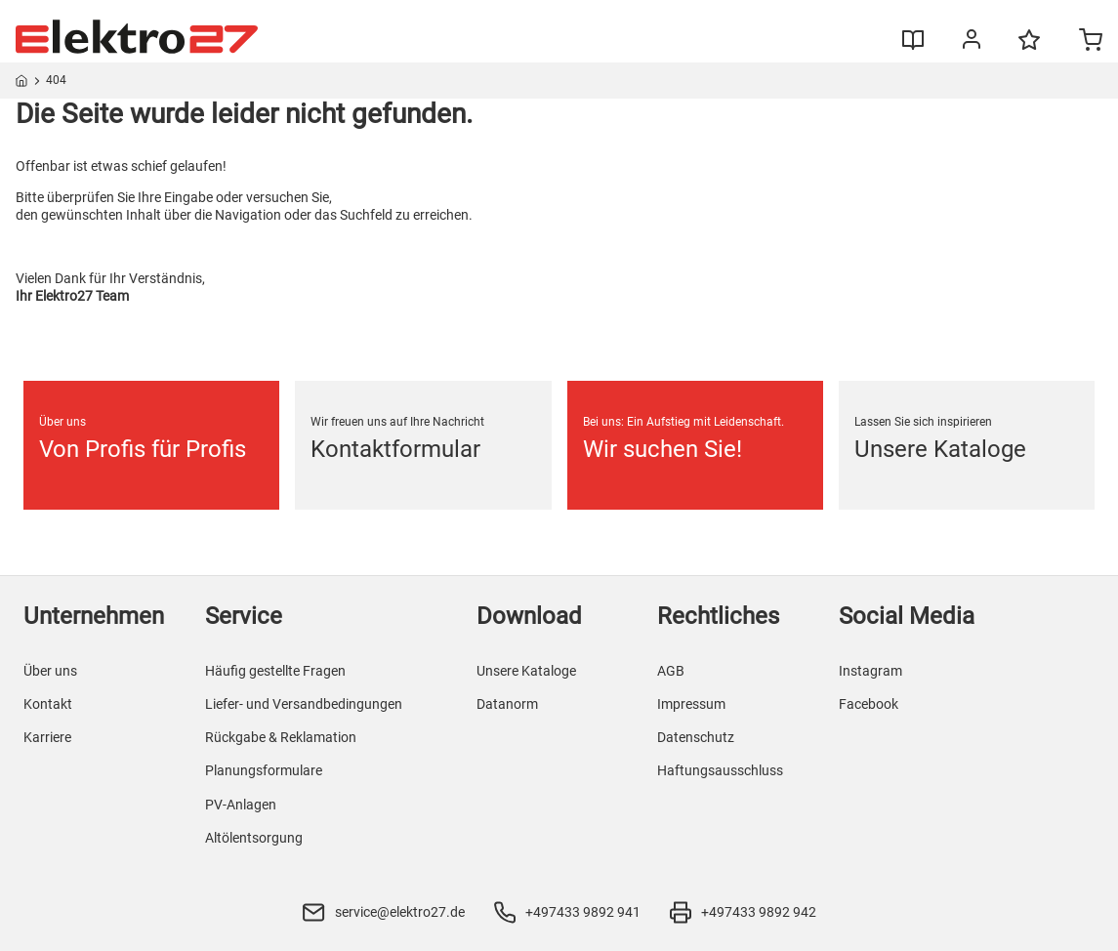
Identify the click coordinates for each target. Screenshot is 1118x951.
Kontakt (47, 704)
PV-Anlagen (240, 804)
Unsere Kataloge (526, 671)
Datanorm (507, 704)
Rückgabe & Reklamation (280, 737)
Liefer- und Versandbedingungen (303, 704)
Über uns (50, 671)
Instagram (870, 671)
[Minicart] (1090, 42)
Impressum (691, 704)
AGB (670, 671)
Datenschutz (695, 737)
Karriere (47, 737)
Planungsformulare (263, 770)
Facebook (868, 704)
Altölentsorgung (254, 838)
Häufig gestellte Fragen (275, 671)
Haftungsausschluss (720, 770)
